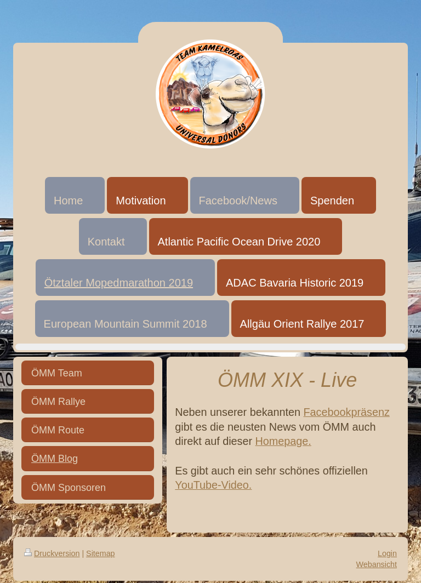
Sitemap (100, 553)
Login (387, 553)
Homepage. (283, 441)
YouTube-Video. (213, 485)
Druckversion (51, 553)
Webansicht (376, 564)
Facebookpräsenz (347, 412)
